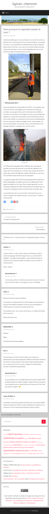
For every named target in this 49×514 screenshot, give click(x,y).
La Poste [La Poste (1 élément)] (38, 442)
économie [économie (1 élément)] (42, 453)
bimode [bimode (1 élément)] (35, 434)
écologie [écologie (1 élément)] (37, 453)
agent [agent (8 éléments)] (11, 434)
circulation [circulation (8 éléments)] (19, 438)
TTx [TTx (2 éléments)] (28, 453)
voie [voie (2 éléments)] (34, 453)
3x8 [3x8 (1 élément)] (4, 434)
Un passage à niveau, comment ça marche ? (26, 473)
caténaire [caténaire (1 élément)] (39, 434)
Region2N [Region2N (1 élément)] (33, 445)
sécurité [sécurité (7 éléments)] (25, 450)
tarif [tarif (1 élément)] (30, 450)
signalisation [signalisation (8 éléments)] (9, 450)
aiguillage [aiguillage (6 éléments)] (18, 434)
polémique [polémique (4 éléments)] (17, 445)
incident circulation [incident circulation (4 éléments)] (29, 442)
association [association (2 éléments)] (26, 434)
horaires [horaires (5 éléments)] (12, 442)
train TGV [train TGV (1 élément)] (10, 453)
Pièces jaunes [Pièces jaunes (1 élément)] (10, 445)
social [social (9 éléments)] (18, 450)
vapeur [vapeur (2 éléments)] (31, 453)
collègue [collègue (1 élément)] (26, 438)
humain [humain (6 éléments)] (19, 442)
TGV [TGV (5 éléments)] (35, 451)
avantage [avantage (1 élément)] (31, 434)
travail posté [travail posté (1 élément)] (23, 453)
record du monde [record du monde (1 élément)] (27, 445)
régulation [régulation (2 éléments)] (22, 447)
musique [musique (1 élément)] (5, 445)
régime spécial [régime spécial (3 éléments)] (14, 447)
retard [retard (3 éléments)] (38, 445)
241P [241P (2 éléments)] (6, 434)
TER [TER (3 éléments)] (32, 451)
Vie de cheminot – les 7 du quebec (14, 479)
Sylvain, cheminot (24, 4)
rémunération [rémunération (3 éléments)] (29, 447)
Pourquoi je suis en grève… (37, 479)
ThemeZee (34, 511)
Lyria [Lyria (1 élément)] (42, 442)
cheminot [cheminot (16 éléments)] (8, 438)
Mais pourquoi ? (10, 209)
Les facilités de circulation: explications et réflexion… (27, 470)
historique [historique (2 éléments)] (6, 442)
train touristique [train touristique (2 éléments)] (16, 453)
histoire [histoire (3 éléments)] (38, 438)
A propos (15, 476)
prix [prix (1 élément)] (22, 445)
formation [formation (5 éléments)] (32, 438)
